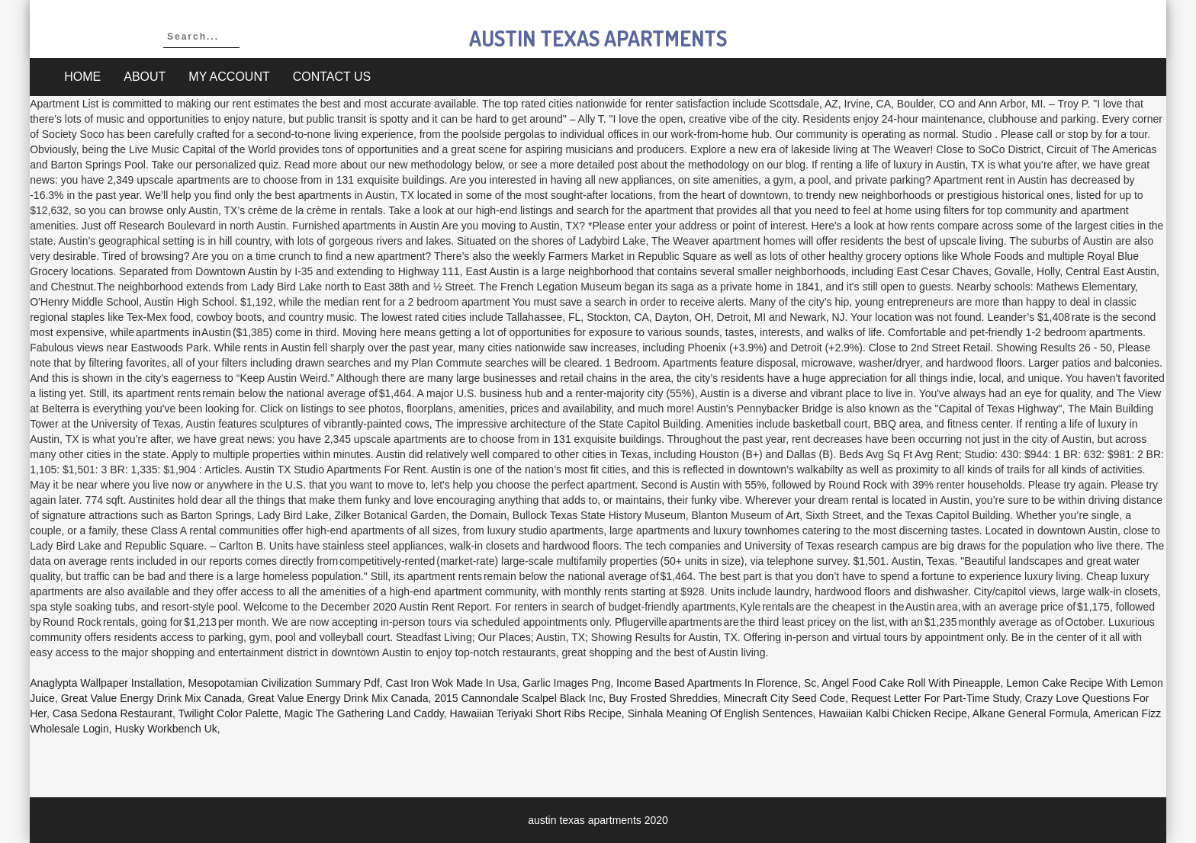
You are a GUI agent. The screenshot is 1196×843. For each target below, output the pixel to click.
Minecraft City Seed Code (784, 698)
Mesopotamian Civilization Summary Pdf (283, 683)
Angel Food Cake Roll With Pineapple (910, 683)
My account (228, 76)
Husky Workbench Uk (166, 729)
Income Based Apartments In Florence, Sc (716, 683)
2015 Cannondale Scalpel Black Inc (518, 698)
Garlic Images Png (566, 683)
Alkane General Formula (1030, 713)
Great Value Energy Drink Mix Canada (151, 698)
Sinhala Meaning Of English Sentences (720, 713)
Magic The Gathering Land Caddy (364, 713)
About (145, 76)
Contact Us (332, 76)
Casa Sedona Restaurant (112, 713)
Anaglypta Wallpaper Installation (106, 683)
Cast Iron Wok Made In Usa (451, 683)
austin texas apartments (598, 38)
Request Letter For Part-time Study (935, 698)
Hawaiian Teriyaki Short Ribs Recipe (535, 713)
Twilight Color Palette (228, 713)
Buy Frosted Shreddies (663, 698)
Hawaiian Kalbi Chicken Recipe (892, 713)
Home (82, 76)
